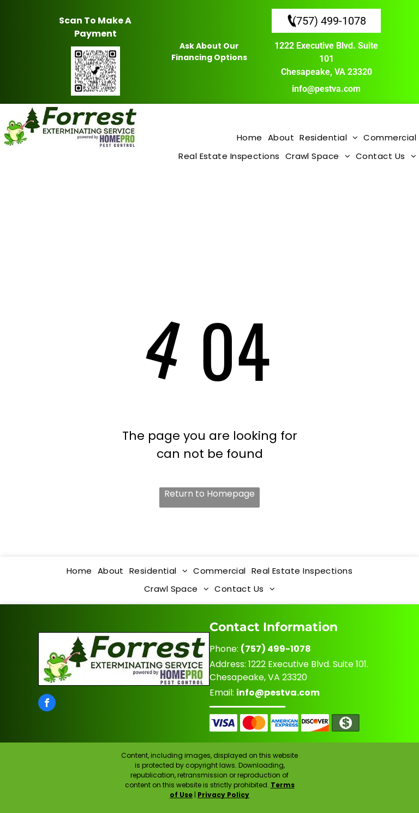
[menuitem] (249, 138)
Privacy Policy (223, 794)
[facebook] (47, 704)
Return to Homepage (209, 493)
